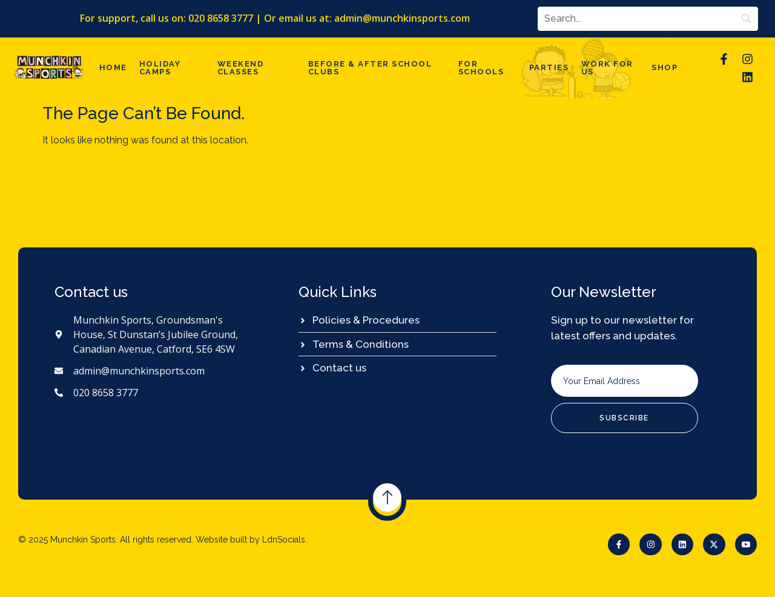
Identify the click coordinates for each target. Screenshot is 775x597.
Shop (666, 66)
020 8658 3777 (221, 17)
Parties (553, 66)
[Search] (646, 18)
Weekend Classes (237, 66)
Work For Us (608, 66)
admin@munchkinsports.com (402, 17)
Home (111, 66)
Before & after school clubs (368, 66)
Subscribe (624, 417)
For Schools (484, 66)
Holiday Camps (155, 66)
